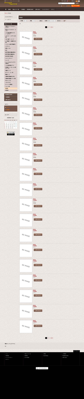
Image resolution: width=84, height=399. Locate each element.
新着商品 (26, 355)
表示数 (22, 20)
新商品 (45, 353)
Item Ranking (46, 355)
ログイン (63, 5)
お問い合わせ (7, 99)
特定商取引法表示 (8, 94)
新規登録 (68, 5)
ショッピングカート (9, 357)
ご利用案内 (7, 97)
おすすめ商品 (27, 357)
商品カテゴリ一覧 (28, 353)
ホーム (7, 353)
